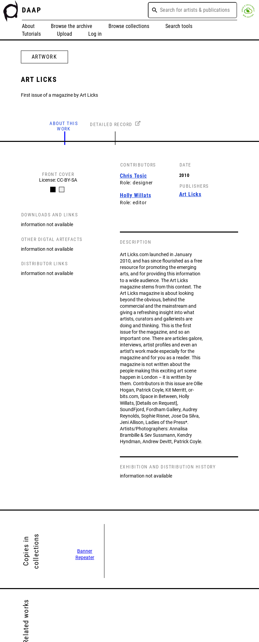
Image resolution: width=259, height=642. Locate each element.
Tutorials (31, 34)
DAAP (31, 10)
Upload (64, 34)
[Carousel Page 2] (61, 189)
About (28, 26)
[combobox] (192, 10)
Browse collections (128, 26)
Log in (95, 34)
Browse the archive (71, 26)
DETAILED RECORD (111, 124)
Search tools (178, 26)
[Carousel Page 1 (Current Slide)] (53, 189)
